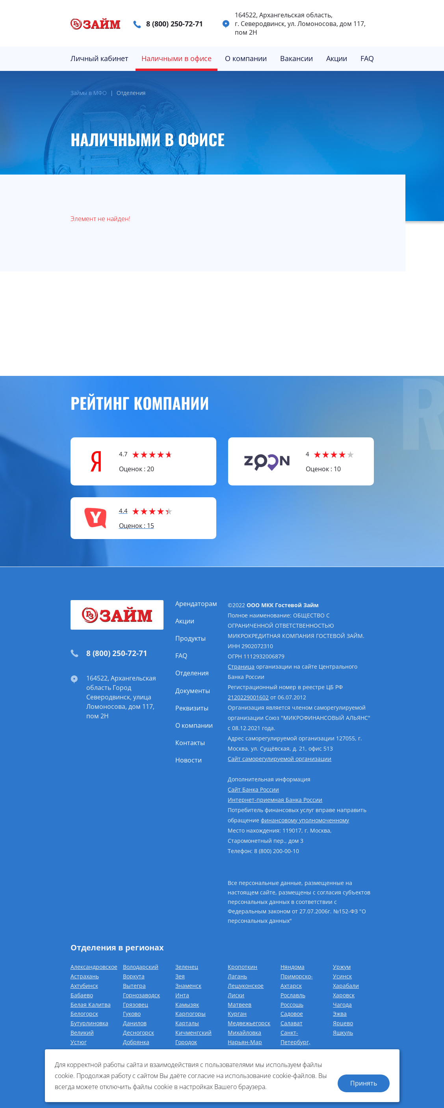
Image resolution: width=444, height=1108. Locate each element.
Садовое (292, 1013)
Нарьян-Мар (245, 1042)
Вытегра (134, 985)
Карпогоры (190, 1013)
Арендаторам (196, 603)
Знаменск (188, 985)
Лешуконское (246, 985)
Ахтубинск (84, 985)
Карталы (187, 1023)
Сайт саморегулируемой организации (279, 758)
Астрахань (85, 976)
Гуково (132, 1013)
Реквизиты (191, 708)
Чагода (342, 1004)
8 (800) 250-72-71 (174, 23)
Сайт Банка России (253, 789)
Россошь (292, 1004)
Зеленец (186, 966)
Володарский (140, 966)
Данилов (135, 1023)
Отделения (192, 673)
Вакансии (296, 58)
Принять (363, 1083)
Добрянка (136, 1042)
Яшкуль (343, 1032)
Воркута (134, 976)
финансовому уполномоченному (305, 820)
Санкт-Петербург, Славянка (295, 1042)
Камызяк (187, 1004)
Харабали (346, 985)
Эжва (340, 1013)
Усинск (342, 976)
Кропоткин (242, 966)
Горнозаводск (141, 995)
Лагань (237, 976)
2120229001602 (248, 697)
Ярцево (343, 1023)
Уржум (342, 966)
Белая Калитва (91, 1004)
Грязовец (135, 1004)
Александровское (94, 966)
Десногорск (138, 1032)
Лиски (236, 995)
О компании (246, 58)
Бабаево (82, 995)
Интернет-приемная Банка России (275, 799)
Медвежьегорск (249, 1023)
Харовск (344, 995)
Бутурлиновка (89, 1023)
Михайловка (244, 1032)
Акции (336, 58)
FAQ (367, 58)
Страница (241, 666)
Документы (192, 690)
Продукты (190, 638)
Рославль (293, 995)
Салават (292, 1023)
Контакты (190, 742)
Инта (182, 995)
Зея (180, 976)
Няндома (293, 966)
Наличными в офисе (176, 58)
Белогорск (84, 1013)
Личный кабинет (99, 58)
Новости (188, 760)
